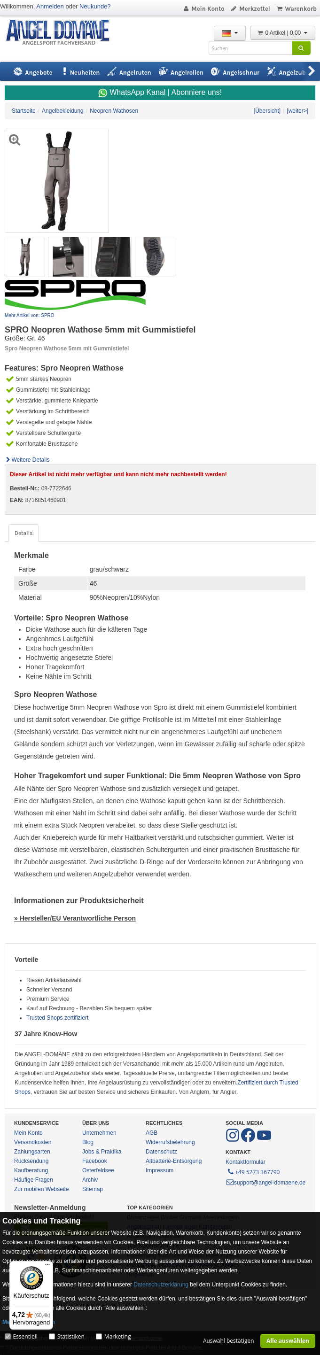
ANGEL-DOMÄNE (62, 32)
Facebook (94, 1161)
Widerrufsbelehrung (170, 1142)
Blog (88, 1142)
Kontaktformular (245, 1162)
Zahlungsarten (32, 1151)
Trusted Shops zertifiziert (57, 1017)
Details (23, 533)
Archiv (90, 1180)
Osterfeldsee (98, 1170)
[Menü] (47, 1266)
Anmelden (50, 6)
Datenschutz (161, 1151)
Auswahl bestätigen (228, 1341)
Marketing (117, 1336)
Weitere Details (27, 460)
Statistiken (71, 1336)
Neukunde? (95, 6)
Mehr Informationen (28, 1322)
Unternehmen (99, 1133)
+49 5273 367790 (253, 1171)
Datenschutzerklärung (160, 1284)
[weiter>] (297, 111)
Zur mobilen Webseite (41, 1189)
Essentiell (25, 1336)
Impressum (159, 1170)
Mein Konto (203, 8)
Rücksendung (31, 1161)
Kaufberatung (31, 1170)
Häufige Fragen (33, 1180)
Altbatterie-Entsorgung (174, 1161)
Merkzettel (250, 8)
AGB (151, 1133)
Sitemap (92, 1189)
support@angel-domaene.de (265, 1182)
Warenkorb (296, 8)
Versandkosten (32, 1142)
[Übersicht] (267, 111)
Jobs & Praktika (101, 1151)
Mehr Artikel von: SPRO (30, 315)
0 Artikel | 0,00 (283, 33)
